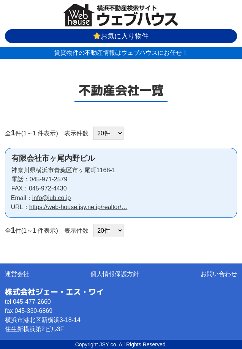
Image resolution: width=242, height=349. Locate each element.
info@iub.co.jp (51, 198)
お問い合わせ (219, 274)
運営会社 (17, 274)
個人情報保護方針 (114, 274)
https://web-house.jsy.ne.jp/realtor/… (78, 207)
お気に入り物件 (121, 36)
